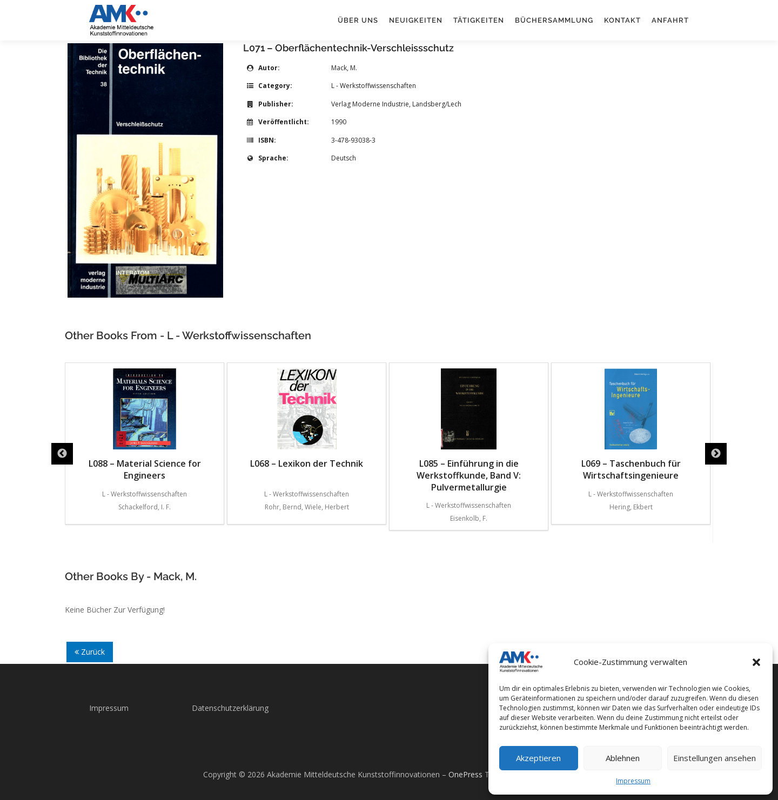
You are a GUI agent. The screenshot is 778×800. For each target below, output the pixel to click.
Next (716, 454)
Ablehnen (623, 757)
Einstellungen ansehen (714, 757)
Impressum (633, 780)
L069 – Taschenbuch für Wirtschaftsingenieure (631, 424)
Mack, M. (344, 67)
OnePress (465, 774)
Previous (62, 454)
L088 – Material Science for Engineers (145, 424)
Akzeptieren (538, 757)
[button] (756, 662)
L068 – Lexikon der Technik (306, 418)
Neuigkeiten (415, 20)
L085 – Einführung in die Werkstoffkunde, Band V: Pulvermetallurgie (469, 430)
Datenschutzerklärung (230, 708)
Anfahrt (670, 20)
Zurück (90, 652)
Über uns (358, 20)
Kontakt (622, 20)
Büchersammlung (554, 20)
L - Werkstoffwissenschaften (373, 85)
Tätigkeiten (478, 20)
